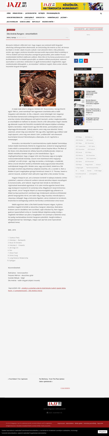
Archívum (98, 164)
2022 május (88, 152)
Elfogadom (102, 432)
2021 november (89, 143)
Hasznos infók (47, 22)
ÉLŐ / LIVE (78, 177)
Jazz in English (12, 22)
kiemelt (89, 171)
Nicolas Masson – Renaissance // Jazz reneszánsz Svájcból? (92, 101)
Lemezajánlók (11, 29)
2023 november (89, 161)
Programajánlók (53, 13)
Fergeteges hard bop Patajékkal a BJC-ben (92, 118)
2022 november (90, 155)
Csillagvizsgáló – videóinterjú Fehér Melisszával (91, 92)
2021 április (92, 146)
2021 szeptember (80, 146)
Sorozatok (40, 17)
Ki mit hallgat (98, 171)
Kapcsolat (36, 22)
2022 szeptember (91, 158)
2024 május (79, 164)
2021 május (79, 143)
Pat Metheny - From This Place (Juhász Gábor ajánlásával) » (51, 380)
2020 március (88, 137)
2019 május (79, 137)
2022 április (79, 161)
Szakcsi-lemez (25, 22)
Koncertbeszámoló (81, 174)
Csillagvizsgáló (78, 91)
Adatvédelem (70, 423)
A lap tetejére (65, 388)
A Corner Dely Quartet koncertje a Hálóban (87, 82)
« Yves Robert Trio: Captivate (18, 379)
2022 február (91, 149)
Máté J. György (11, 37)
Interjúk (41, 13)
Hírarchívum (18, 13)
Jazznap (64, 17)
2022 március (79, 155)
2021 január (89, 140)
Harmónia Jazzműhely (92, 167)
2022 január (79, 152)
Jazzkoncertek (30, 13)
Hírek (9, 13)
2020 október (79, 140)
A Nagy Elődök (89, 164)
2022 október (79, 158)
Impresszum (61, 423)
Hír (76, 171)
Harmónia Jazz (53, 17)
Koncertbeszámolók (14, 17)
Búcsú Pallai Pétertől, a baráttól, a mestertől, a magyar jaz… (93, 110)
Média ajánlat (79, 423)
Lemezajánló (29, 17)
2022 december (80, 149)
